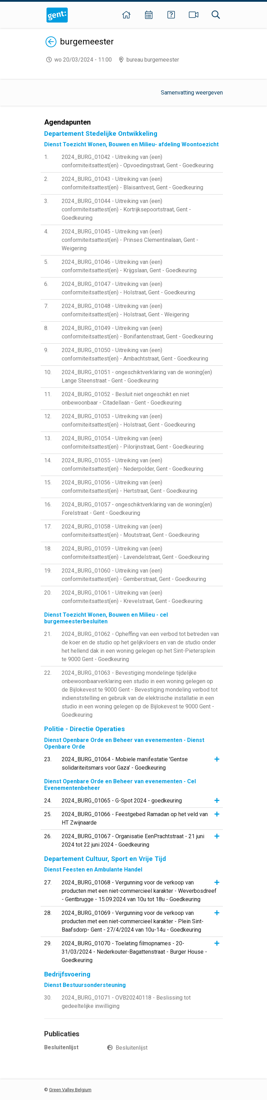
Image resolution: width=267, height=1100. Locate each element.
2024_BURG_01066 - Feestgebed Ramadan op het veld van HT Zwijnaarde (135, 818)
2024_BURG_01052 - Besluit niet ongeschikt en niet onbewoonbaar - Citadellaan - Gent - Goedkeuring (125, 398)
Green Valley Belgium (70, 1089)
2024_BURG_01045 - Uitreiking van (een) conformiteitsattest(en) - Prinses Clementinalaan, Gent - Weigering (130, 240)
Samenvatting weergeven (192, 92)
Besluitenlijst (132, 1047)
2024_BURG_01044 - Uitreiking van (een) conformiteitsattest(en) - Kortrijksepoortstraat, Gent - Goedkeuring (126, 209)
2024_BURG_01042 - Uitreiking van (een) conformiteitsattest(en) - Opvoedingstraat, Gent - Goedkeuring (137, 161)
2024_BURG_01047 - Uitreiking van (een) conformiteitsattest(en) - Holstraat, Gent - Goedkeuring (128, 288)
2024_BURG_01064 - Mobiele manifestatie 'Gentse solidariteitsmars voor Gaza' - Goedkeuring (125, 763)
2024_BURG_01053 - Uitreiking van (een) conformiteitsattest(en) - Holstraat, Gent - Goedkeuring (128, 420)
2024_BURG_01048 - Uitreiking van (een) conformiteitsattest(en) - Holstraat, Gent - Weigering (125, 310)
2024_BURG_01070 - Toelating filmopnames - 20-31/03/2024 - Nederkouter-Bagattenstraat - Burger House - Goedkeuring (134, 952)
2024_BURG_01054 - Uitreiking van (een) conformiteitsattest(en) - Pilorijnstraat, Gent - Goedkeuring (133, 442)
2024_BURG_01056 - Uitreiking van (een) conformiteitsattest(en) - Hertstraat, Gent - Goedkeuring (129, 486)
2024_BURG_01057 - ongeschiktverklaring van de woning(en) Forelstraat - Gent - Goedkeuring (137, 508)
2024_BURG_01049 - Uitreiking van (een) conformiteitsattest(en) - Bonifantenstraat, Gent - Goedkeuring (137, 332)
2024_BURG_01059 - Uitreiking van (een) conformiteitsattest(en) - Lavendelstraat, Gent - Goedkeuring (135, 552)
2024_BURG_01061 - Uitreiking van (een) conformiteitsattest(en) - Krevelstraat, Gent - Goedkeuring (132, 596)
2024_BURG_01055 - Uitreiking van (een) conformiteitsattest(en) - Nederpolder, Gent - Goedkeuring (132, 464)
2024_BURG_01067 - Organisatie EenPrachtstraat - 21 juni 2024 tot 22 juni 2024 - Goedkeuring (133, 840)
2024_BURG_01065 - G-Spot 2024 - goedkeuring (122, 800)
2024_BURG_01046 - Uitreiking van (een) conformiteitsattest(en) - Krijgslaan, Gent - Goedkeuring (129, 266)
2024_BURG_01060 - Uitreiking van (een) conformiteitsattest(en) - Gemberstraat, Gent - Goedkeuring (134, 574)
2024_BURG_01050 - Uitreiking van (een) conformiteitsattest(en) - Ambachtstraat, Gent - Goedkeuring (135, 354)
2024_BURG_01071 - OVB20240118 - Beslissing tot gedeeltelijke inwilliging (126, 1001)
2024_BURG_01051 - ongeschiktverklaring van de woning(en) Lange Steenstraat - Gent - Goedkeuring (137, 376)
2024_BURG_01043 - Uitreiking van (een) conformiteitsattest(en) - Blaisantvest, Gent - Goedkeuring (132, 183)
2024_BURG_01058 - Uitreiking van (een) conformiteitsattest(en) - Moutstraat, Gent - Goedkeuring (130, 530)
